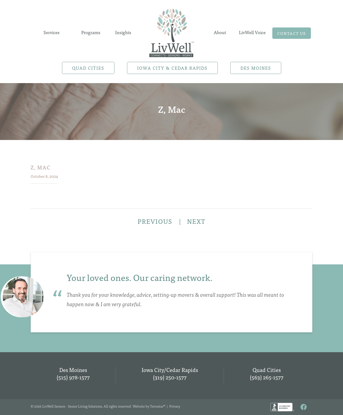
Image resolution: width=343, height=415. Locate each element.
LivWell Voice (252, 32)
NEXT (196, 221)
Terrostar (156, 406)
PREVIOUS (156, 221)
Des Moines (255, 67)
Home (171, 31)
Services (51, 32)
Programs (90, 32)
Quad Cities (88, 67)
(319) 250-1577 (170, 377)
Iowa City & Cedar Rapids (172, 67)
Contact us (291, 33)
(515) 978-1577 (73, 377)
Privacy (174, 406)
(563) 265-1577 (266, 377)
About (220, 32)
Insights (123, 32)
